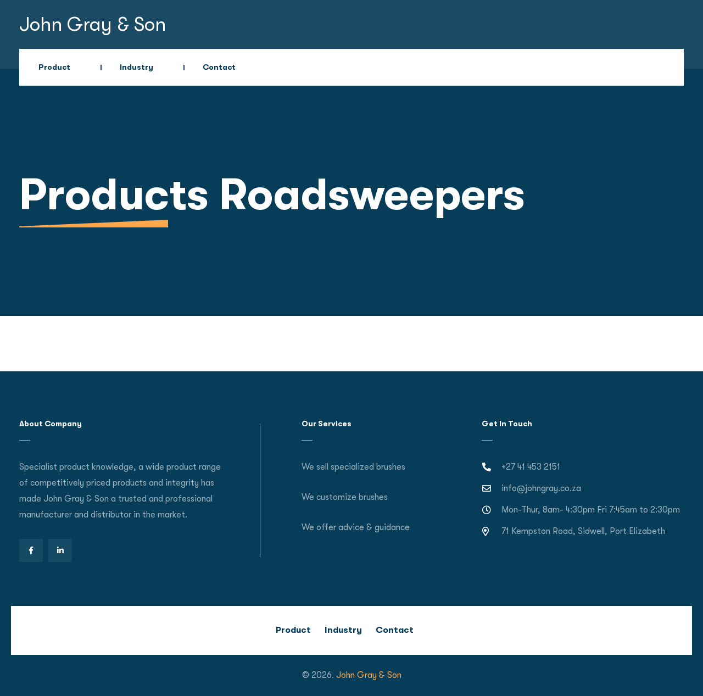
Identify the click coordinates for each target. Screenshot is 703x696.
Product (54, 67)
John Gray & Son (92, 25)
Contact (219, 67)
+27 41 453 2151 (530, 467)
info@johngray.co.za (541, 488)
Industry (136, 67)
